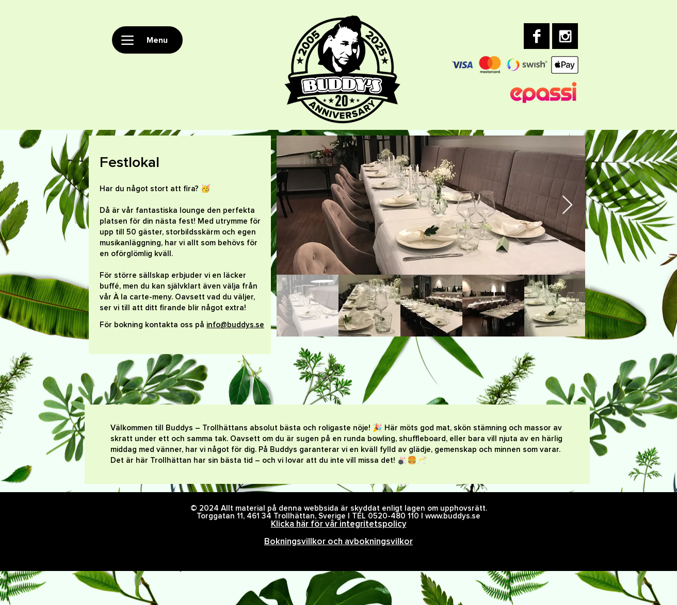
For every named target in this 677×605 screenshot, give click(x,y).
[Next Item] (567, 205)
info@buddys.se (235, 325)
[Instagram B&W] (565, 36)
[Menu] (147, 40)
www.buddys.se (452, 516)
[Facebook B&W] (537, 36)
